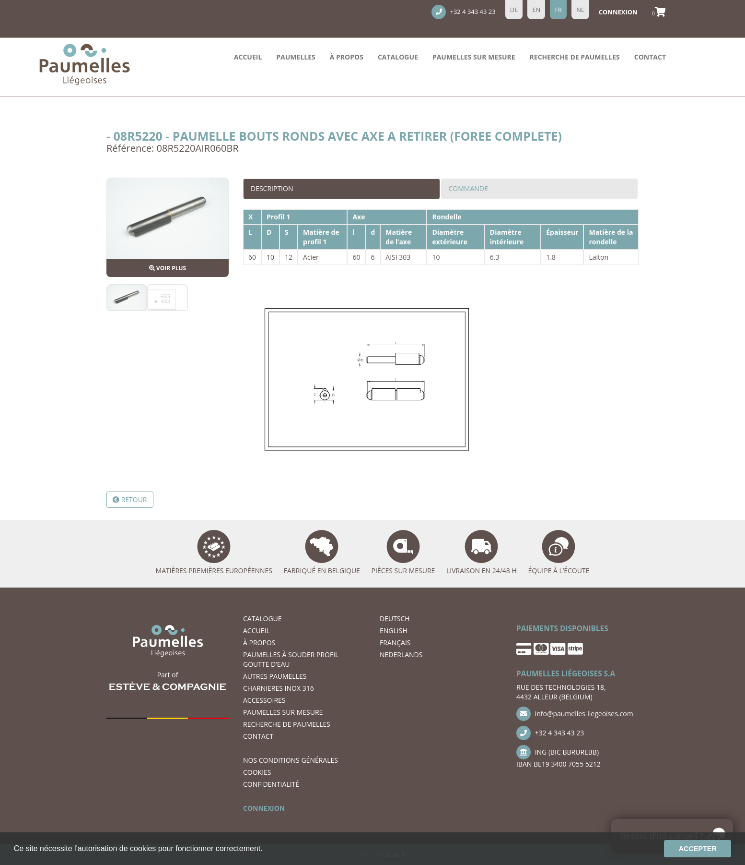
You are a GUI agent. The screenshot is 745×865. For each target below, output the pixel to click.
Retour (130, 499)
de (514, 9)
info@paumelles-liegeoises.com (574, 714)
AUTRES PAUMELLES (274, 676)
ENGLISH (393, 630)
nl (580, 9)
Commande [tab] (468, 188)
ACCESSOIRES (264, 700)
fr (558, 9)
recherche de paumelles (575, 56)
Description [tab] (272, 188)
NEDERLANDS (401, 654)
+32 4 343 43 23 (463, 12)
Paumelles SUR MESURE (473, 56)
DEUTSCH (395, 618)
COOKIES (257, 772)
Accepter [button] (698, 849)
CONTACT (650, 56)
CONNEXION (264, 808)
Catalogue (398, 56)
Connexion (618, 12)
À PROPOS (346, 56)
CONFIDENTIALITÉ (271, 784)
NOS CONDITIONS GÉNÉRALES (290, 760)
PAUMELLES (295, 56)
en (536, 9)
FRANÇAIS (395, 642)
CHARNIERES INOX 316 (278, 688)
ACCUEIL (248, 56)
